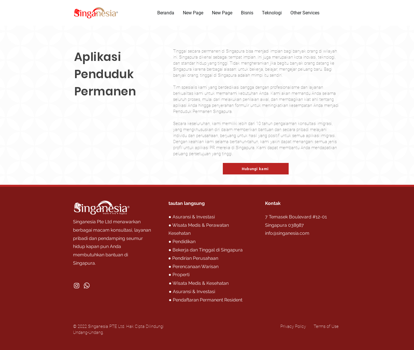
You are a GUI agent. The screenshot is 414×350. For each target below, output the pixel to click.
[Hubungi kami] (256, 168)
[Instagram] (76, 285)
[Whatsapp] (86, 285)
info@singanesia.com (287, 233)
